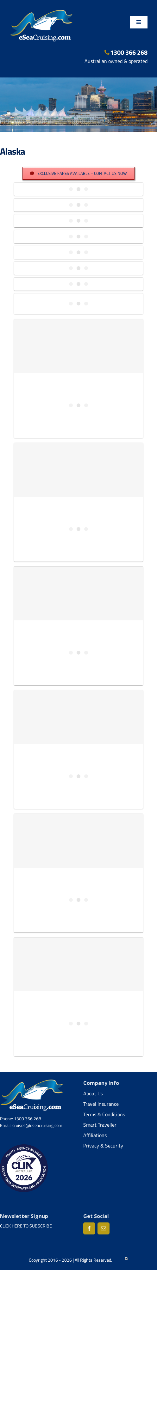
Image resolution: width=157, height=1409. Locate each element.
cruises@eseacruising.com (37, 1125)
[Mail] (103, 1228)
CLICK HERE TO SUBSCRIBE (26, 1225)
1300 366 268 (126, 52)
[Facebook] (89, 1228)
